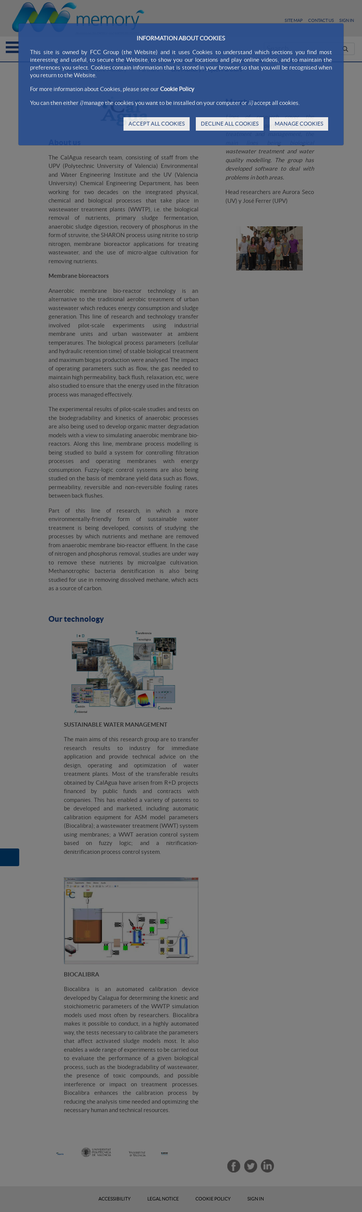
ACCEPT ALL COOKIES (156, 124)
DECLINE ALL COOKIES (230, 124)
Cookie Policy (177, 89)
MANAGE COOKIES (299, 124)
